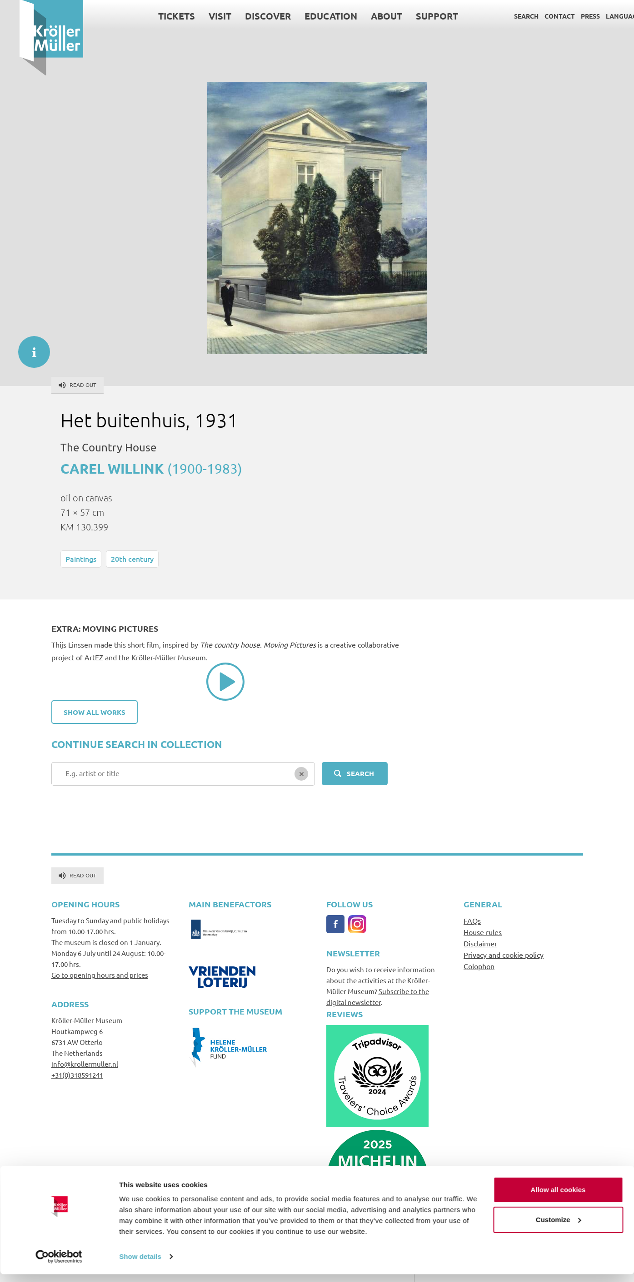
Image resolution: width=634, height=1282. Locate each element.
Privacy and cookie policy (504, 954)
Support (417, 16)
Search (506, 16)
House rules (483, 931)
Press (570, 16)
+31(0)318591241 (77, 1074)
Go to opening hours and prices (99, 974)
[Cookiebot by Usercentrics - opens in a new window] (59, 1264)
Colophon (479, 965)
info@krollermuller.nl (84, 1063)
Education (311, 16)
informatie (29, 347)
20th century (132, 559)
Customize (558, 1227)
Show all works (94, 712)
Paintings (80, 559)
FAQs (472, 920)
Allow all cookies (558, 1197)
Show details (140, 1264)
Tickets (157, 16)
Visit (200, 16)
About (367, 16)
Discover (248, 16)
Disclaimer (480, 943)
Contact (540, 16)
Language (603, 16)
